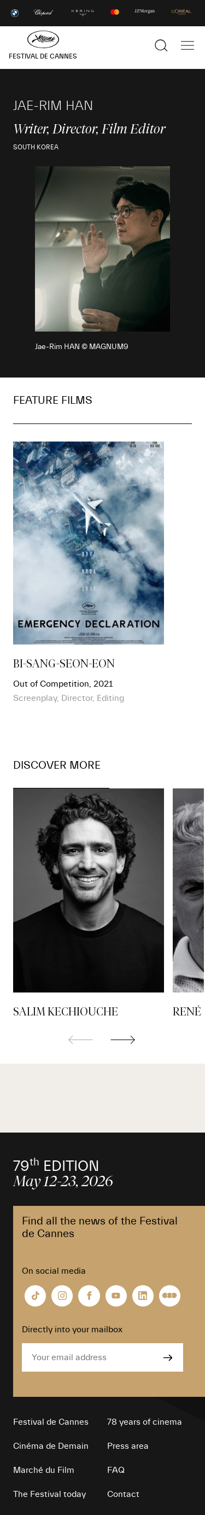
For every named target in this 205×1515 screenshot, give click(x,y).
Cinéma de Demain (51, 1446)
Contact (123, 1494)
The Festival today (49, 1494)
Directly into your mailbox (72, 1329)
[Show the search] (161, 45)
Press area (128, 1446)
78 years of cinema (144, 1422)
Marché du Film (43, 1470)
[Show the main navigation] (187, 45)
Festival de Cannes (51, 1422)
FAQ (116, 1470)
